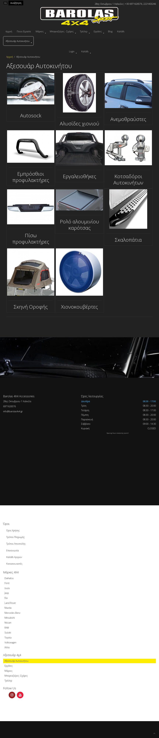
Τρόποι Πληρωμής (15, 537)
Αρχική (9, 31)
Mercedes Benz (12, 612)
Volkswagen (10, 642)
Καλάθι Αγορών (14, 557)
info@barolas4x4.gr (13, 411)
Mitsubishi (10, 617)
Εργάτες (98, 31)
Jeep (7, 593)
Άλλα (7, 647)
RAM (7, 627)
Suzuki (8, 632)
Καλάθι (120, 31)
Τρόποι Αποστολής (15, 543)
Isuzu (7, 588)
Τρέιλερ (83, 31)
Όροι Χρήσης (13, 530)
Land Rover (10, 602)
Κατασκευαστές (14, 563)
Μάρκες (40, 31)
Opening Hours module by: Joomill (118, 433)
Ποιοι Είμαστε (24, 31)
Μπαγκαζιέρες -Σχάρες (16, 675)
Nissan (8, 622)
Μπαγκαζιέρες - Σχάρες (62, 31)
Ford (7, 583)
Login (71, 51)
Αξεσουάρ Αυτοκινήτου (18, 41)
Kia (6, 597)
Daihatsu (9, 578)
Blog (110, 31)
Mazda (8, 607)
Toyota (8, 637)
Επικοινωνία (12, 550)
